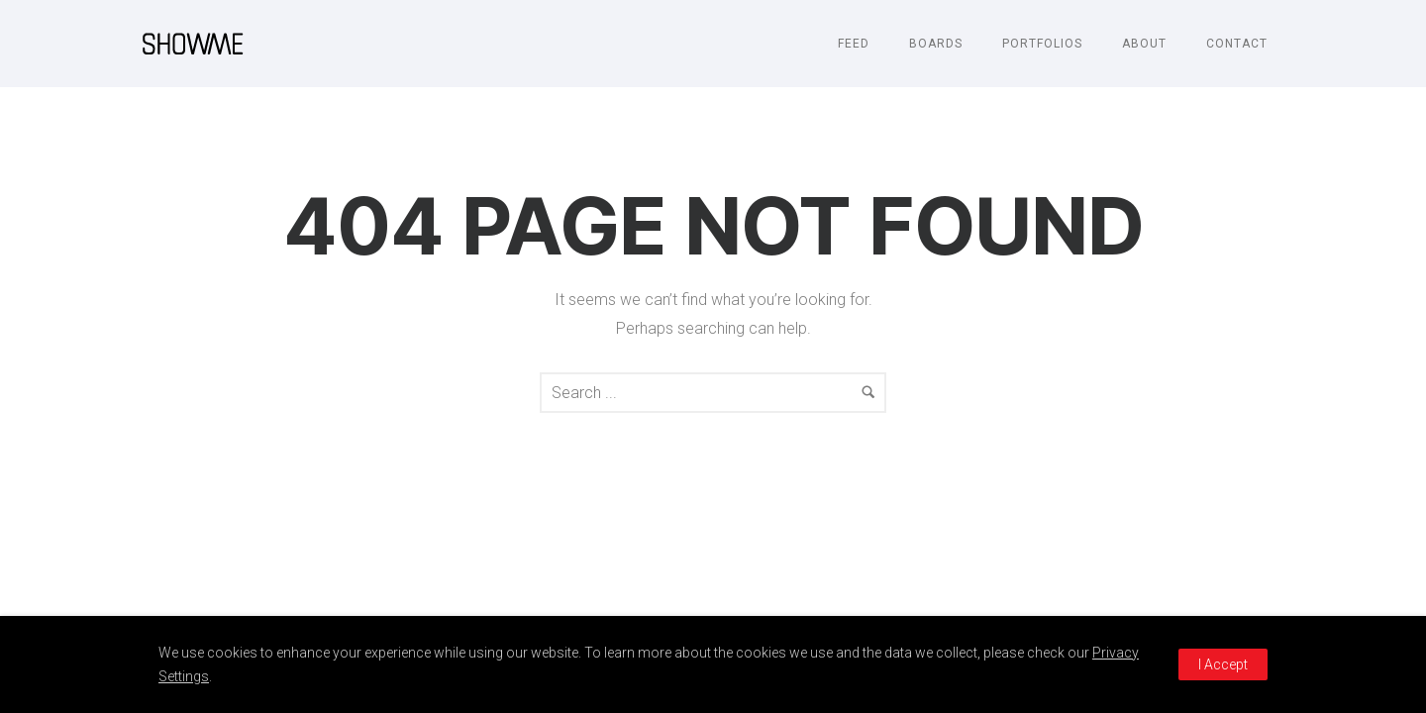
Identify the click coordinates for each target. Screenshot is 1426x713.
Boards (936, 44)
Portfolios (1042, 44)
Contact (1237, 44)
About (1144, 44)
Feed (853, 44)
